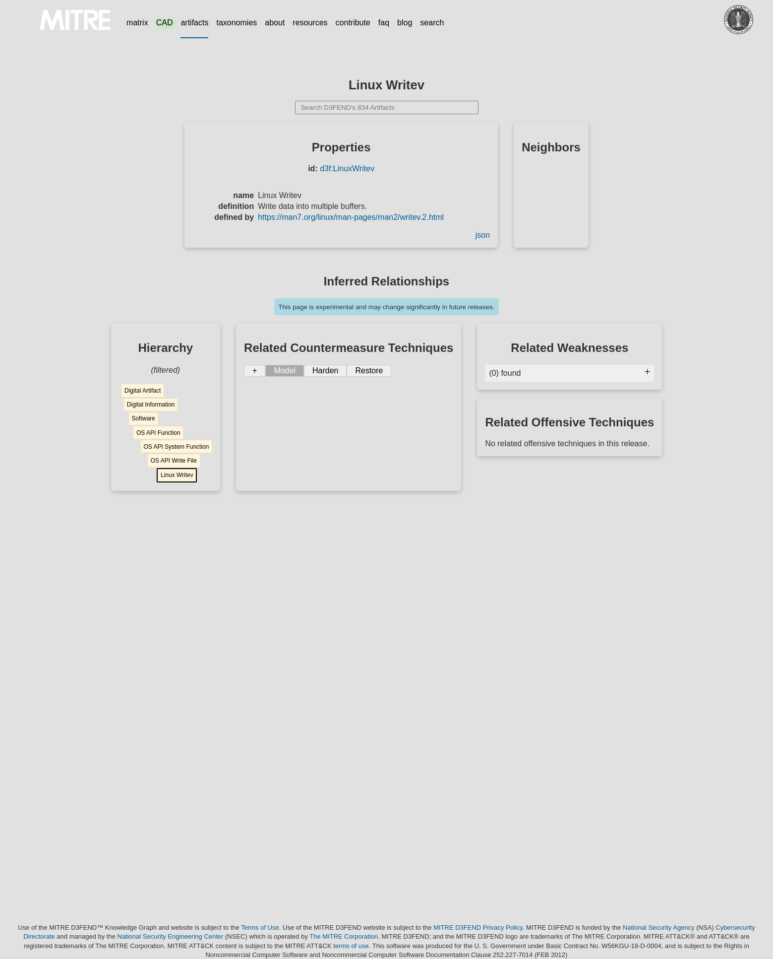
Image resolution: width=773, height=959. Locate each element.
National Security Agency (659, 927)
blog (404, 22)
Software (143, 418)
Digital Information (151, 404)
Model (285, 370)
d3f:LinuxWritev (347, 168)
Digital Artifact (142, 390)
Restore (369, 370)
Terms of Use (260, 927)
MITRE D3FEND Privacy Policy (478, 927)
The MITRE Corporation (343, 936)
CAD (164, 22)
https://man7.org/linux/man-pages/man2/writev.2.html (351, 217)
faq (383, 22)
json (483, 235)
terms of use (351, 946)
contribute (353, 22)
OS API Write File (174, 460)
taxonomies (236, 22)
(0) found (569, 373)
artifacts (194, 22)
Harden (325, 370)
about (275, 22)
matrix (137, 22)
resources (310, 22)
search (432, 22)
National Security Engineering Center (171, 936)
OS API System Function (176, 446)
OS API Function (158, 432)
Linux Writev (177, 475)
